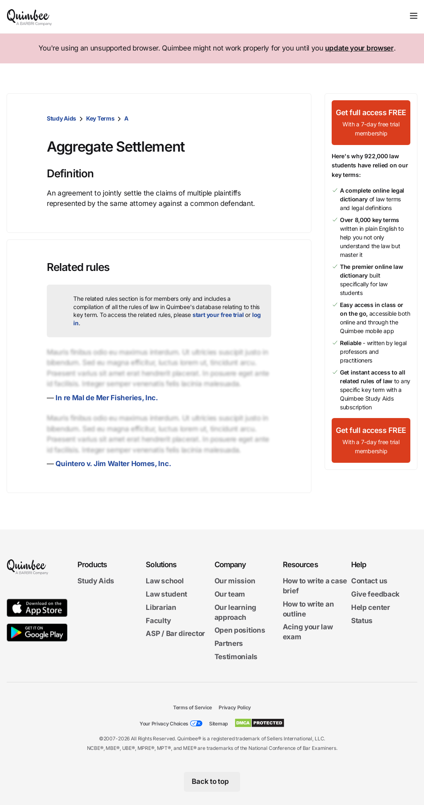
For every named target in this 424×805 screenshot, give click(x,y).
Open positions (239, 630)
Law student (166, 594)
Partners (228, 643)
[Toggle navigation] (413, 16)
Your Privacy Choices (164, 723)
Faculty (158, 620)
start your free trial (218, 314)
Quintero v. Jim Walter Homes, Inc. (113, 463)
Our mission (234, 581)
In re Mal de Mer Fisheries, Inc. (106, 398)
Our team (230, 594)
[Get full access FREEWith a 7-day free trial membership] (371, 122)
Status (362, 620)
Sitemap (218, 723)
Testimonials (236, 657)
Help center (370, 607)
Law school (164, 581)
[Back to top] (212, 782)
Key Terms (100, 118)
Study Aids (61, 118)
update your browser (359, 48)
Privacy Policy (235, 707)
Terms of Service (192, 707)
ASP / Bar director (175, 633)
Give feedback (375, 594)
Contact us (369, 581)
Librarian (161, 607)
